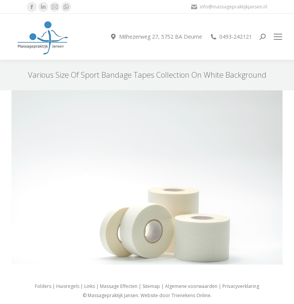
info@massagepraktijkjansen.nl (228, 6)
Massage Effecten (118, 286)
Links (89, 286)
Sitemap (151, 286)
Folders (43, 286)
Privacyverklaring (240, 286)
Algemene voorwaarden (191, 286)
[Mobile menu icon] (278, 36)
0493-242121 (231, 36)
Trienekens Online (191, 295)
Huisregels (67, 286)
